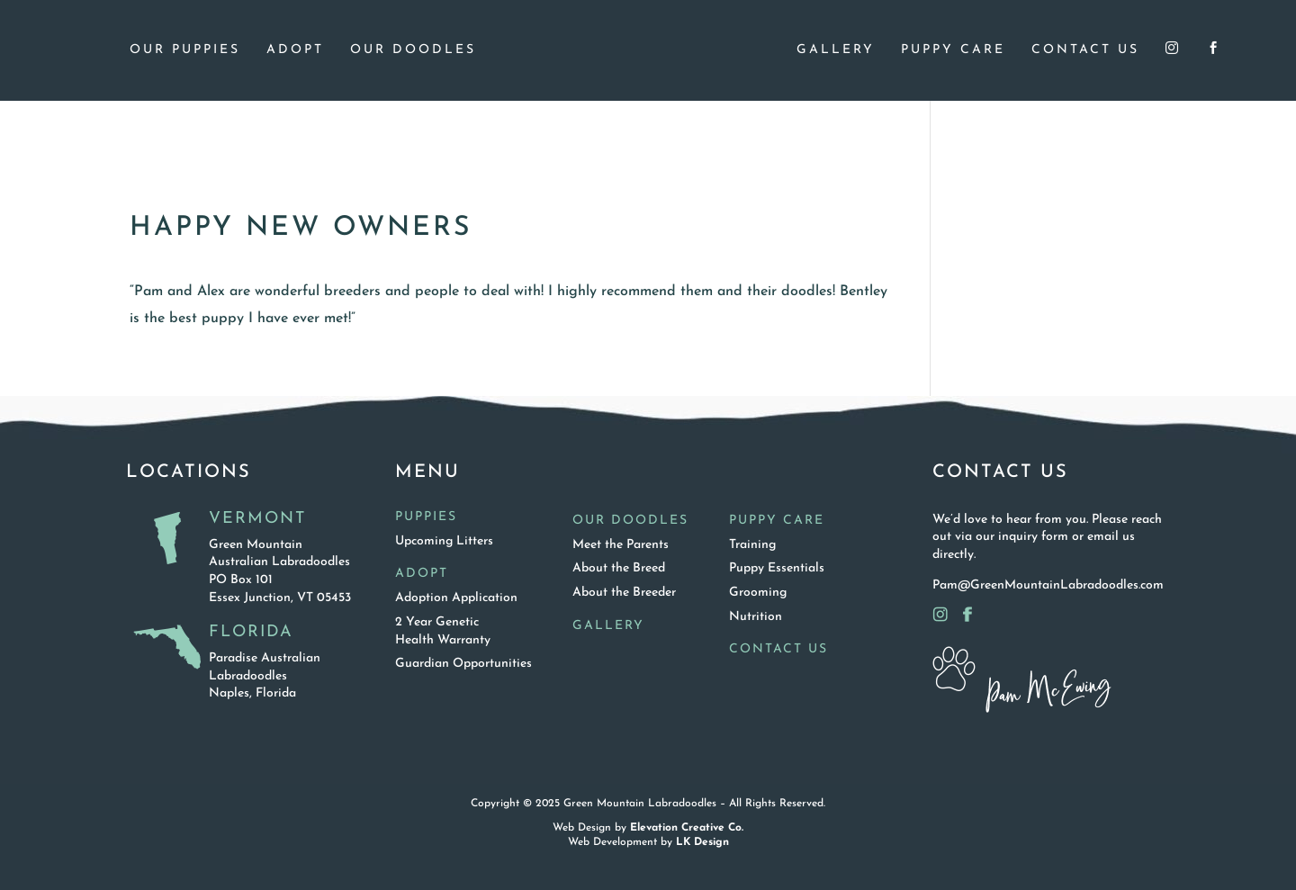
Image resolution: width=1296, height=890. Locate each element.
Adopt (295, 50)
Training (752, 545)
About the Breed (618, 568)
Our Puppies (185, 50)
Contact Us (1085, 50)
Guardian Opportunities (463, 663)
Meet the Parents (620, 545)
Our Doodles (413, 50)
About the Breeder (624, 592)
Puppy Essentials (776, 568)
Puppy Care (953, 50)
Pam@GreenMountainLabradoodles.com (1048, 585)
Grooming (758, 592)
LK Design (702, 842)
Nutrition (755, 617)
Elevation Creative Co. (686, 828)
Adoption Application (456, 598)
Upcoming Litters (444, 541)
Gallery (835, 50)
